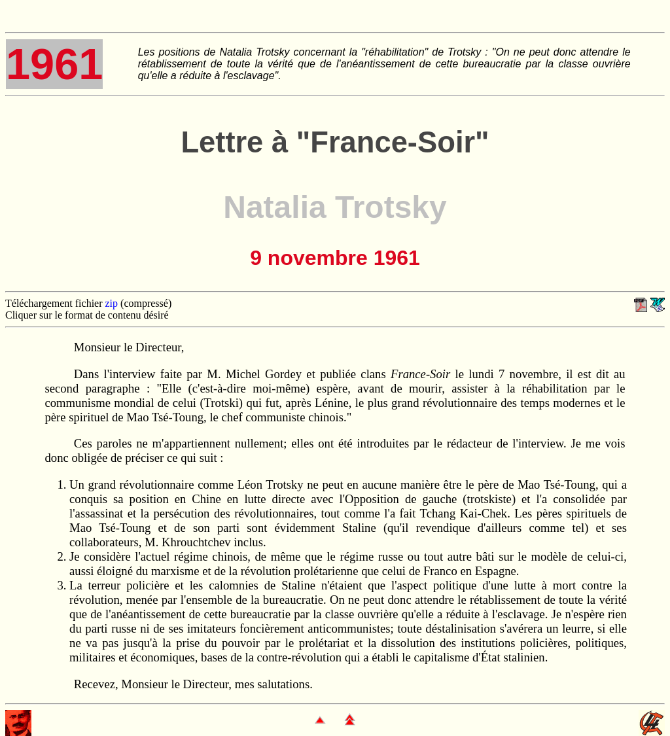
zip (111, 303)
